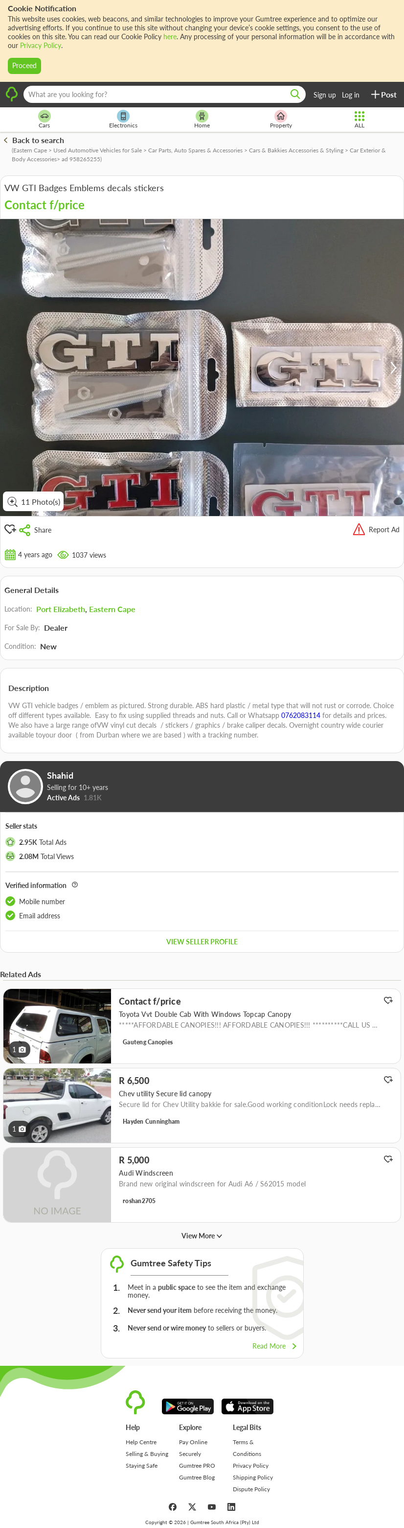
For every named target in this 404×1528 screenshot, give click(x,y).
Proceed (24, 65)
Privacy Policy (40, 45)
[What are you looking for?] (164, 94)
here (170, 36)
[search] (295, 94)
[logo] (12, 100)
